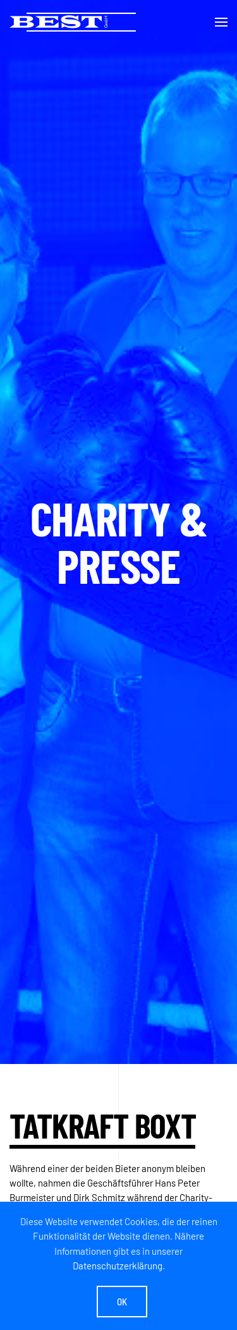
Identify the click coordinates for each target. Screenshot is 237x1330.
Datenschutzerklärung (117, 1265)
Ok (122, 1301)
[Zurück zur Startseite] (72, 22)
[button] (221, 22)
